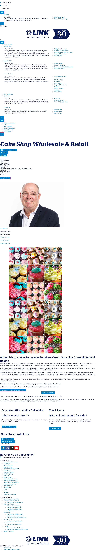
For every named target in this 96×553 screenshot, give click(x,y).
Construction (7, 470)
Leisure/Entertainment (10, 484)
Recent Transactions (9, 128)
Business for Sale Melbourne (15, 528)
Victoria (6, 526)
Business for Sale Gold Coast (15, 516)
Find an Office (7, 8)
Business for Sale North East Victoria (17, 529)
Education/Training (9, 472)
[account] (0, 5)
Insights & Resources (60, 76)
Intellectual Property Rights (11, 482)
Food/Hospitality (8, 474)
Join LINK (6, 14)
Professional (7, 487)
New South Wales (9, 504)
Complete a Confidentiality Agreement (12, 390)
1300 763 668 (7, 2)
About (5, 124)
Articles (56, 78)
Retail (5, 489)
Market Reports (58, 79)
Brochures (57, 81)
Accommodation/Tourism (11, 462)
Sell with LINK (7, 46)
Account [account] (5, 5)
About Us (6, 96)
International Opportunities (11, 499)
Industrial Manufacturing (10, 480)
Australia (4, 26)
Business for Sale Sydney (14, 507)
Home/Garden (8, 477)
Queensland (7, 512)
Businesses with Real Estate (11, 468)
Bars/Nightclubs (8, 465)
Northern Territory (9, 511)
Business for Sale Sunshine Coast (16, 517)
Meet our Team (8, 126)
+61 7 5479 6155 (4, 237)
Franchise (6, 475)
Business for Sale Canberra (15, 502)
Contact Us (7, 107)
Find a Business (8, 44)
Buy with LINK (8, 61)
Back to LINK (7, 131)
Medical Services (8, 485)
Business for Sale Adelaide (14, 521)
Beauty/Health (8, 467)
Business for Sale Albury (14, 506)
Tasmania (6, 522)
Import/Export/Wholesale (11, 479)
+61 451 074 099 (4, 240)
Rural (5, 490)
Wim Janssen (4, 228)
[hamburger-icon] (2, 12)
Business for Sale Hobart (14, 524)
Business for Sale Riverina (14, 509)
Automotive (7, 463)
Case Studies (58, 83)
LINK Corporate (8, 94)
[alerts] (0, 457)
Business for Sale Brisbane (14, 514)
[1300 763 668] (0, 2)
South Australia (8, 519)
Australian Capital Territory (11, 500)
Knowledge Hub (8, 74)
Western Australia (8, 531)
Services (6, 492)
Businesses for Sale (9, 123)
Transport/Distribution (10, 494)
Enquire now (5, 178)
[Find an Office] (0, 8)
